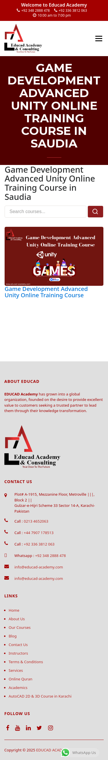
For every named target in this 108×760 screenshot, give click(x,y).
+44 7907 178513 (38, 532)
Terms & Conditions (26, 661)
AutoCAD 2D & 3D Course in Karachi (40, 696)
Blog (13, 636)
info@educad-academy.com (38, 567)
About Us (17, 618)
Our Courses (20, 627)
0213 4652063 (36, 521)
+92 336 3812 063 (73, 10)
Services (16, 670)
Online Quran (20, 679)
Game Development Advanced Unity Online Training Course (46, 292)
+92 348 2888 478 (35, 10)
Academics (18, 687)
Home (14, 610)
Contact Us (18, 644)
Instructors (18, 653)
